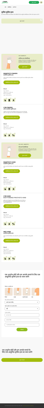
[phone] (22, 324)
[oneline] (22, 320)
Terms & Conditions (31, 405)
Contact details (7, 312)
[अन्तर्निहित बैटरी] (14, 100)
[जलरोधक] (9, 135)
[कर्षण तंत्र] (14, 135)
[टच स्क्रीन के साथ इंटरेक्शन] (5, 135)
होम (5, 7)
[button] (34, 2)
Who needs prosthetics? (9, 299)
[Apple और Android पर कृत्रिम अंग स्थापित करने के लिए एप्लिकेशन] (9, 100)
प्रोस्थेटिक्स (9, 7)
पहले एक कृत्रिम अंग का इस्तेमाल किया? (11, 305)
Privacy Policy (25, 405)
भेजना (22, 329)
